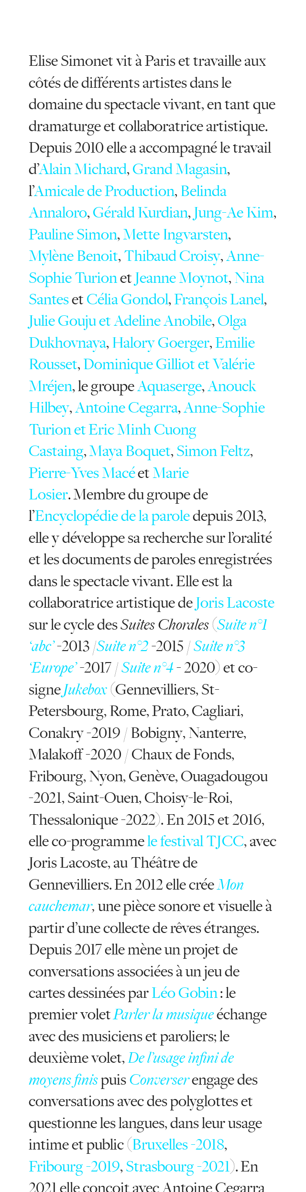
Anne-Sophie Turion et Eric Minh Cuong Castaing (147, 429)
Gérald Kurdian (140, 212)
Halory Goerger (160, 342)
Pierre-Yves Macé (82, 473)
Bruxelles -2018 (178, 1144)
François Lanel (219, 299)
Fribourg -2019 (74, 1166)
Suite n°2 (122, 646)
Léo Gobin (185, 993)
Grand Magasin (179, 169)
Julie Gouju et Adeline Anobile (120, 320)
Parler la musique (163, 1014)
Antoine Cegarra (126, 407)
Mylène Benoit (73, 256)
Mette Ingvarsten (175, 234)
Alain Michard (83, 169)
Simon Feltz (213, 451)
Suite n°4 (148, 667)
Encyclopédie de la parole (112, 516)
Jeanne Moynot (182, 278)
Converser (159, 1079)
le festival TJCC (195, 841)
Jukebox (85, 689)
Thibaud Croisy (172, 256)
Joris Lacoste (235, 602)
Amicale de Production (104, 191)
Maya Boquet (130, 451)
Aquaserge (169, 386)
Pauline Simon (73, 234)
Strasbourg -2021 (178, 1166)
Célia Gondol (127, 299)
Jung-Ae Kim (233, 212)
